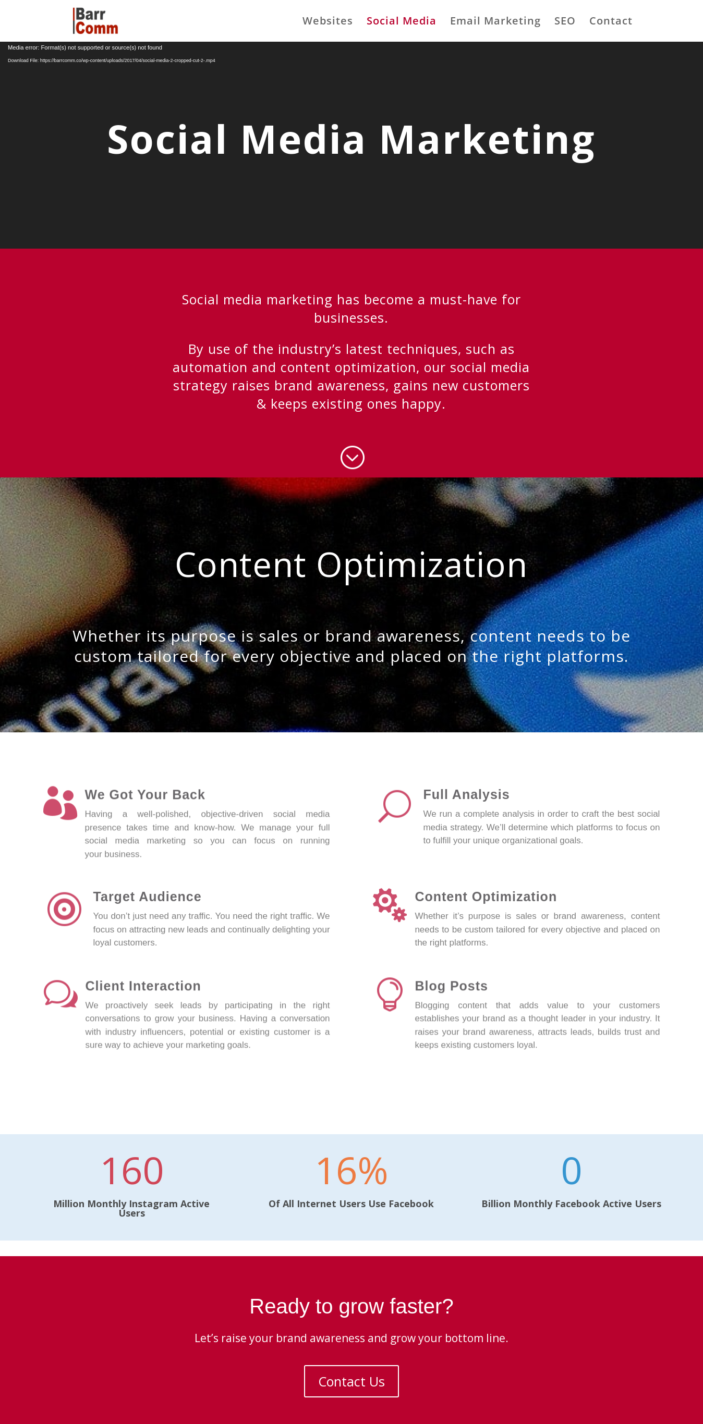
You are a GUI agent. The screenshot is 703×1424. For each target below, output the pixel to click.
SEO (565, 22)
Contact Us (351, 1381)
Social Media (402, 22)
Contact (611, 22)
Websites (327, 22)
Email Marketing (495, 22)
